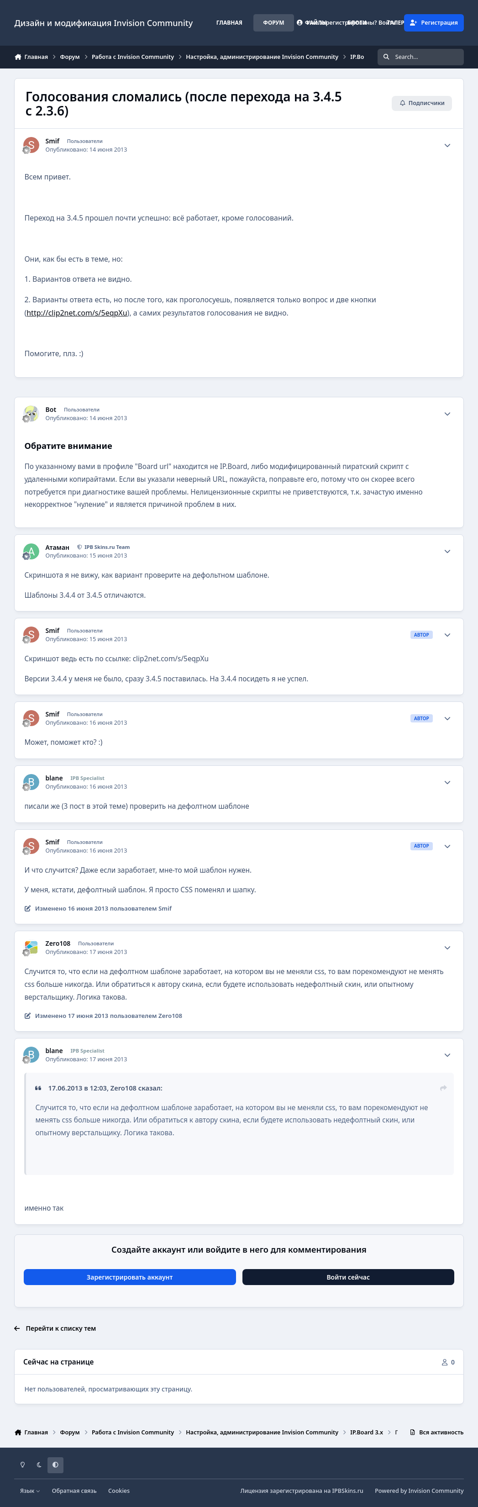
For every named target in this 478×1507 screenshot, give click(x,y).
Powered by (419, 1491)
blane (54, 778)
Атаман (57, 547)
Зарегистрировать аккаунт (130, 1277)
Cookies (119, 1491)
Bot (51, 410)
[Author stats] (447, 145)
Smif (52, 141)
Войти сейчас (348, 1277)
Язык (30, 1491)
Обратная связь (74, 1491)
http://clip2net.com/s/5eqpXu (76, 313)
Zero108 (58, 943)
